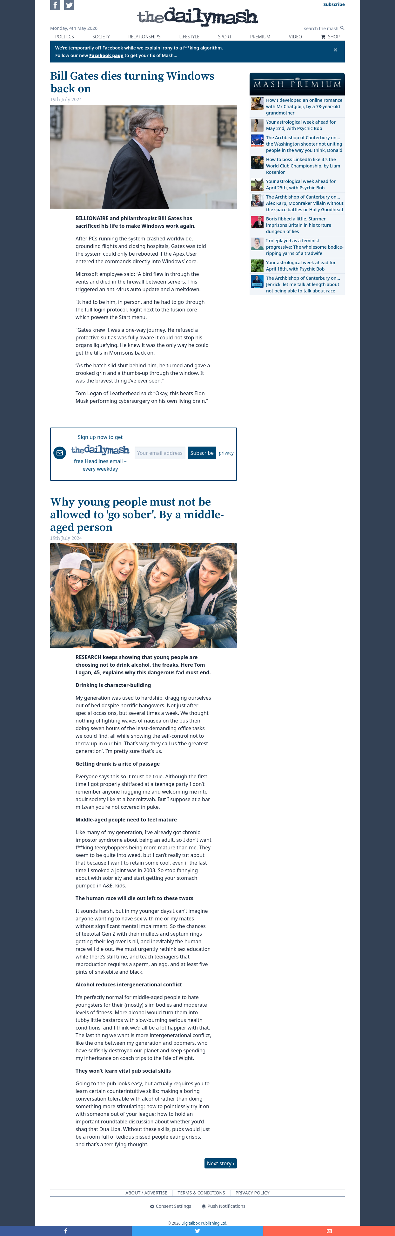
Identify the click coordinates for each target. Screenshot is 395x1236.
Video (295, 37)
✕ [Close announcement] (335, 50)
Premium (260, 37)
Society (101, 37)
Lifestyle (189, 37)
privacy (226, 453)
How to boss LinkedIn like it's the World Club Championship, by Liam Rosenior (303, 165)
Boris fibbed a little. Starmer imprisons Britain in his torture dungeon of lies (298, 225)
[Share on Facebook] (66, 1231)
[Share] (329, 1231)
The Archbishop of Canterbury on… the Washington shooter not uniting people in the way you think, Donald (304, 143)
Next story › (220, 1163)
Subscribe (202, 452)
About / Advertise (146, 1193)
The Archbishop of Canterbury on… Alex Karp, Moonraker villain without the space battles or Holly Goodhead (305, 203)
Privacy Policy (253, 1193)
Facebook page (106, 55)
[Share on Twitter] (198, 1231)
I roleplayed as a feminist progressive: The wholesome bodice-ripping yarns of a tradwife (305, 247)
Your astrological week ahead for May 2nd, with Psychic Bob (301, 125)
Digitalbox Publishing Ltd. (204, 1223)
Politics (64, 37)
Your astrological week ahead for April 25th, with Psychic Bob (301, 184)
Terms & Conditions (201, 1193)
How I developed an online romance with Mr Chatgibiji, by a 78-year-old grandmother (304, 106)
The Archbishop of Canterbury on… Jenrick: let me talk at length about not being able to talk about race (303, 284)
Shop (330, 37)
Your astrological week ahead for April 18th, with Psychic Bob (301, 265)
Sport (224, 37)
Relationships (144, 37)
